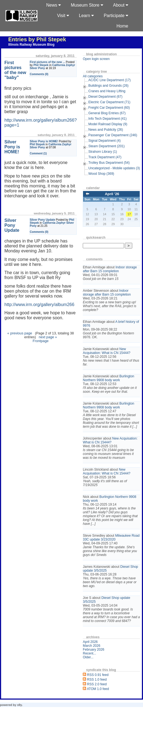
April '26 (112, 194)
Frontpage (41, 341)
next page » (48, 337)
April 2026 (90, 642)
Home (122, 26)
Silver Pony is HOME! (44, 141)
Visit (63, 15)
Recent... (89, 653)
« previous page (19, 333)
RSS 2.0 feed (97, 684)
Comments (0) (39, 74)
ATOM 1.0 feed (98, 689)
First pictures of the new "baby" (15, 70)
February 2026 (93, 649)
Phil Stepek (41, 65)
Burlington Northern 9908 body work (108, 378)
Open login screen (96, 59)
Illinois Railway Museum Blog (31, 45)
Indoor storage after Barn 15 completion (110, 269)
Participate (116, 15)
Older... (88, 657)
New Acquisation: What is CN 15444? (106, 351)
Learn (86, 15)
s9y (19, 705)
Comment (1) (38, 153)
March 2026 (91, 646)
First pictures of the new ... (47, 62)
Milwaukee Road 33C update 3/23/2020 (111, 537)
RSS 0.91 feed (98, 675)
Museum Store (87, 5)
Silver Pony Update (42, 219)
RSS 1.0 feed (97, 679)
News (53, 5)
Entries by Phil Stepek (37, 39)
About (120, 5)
